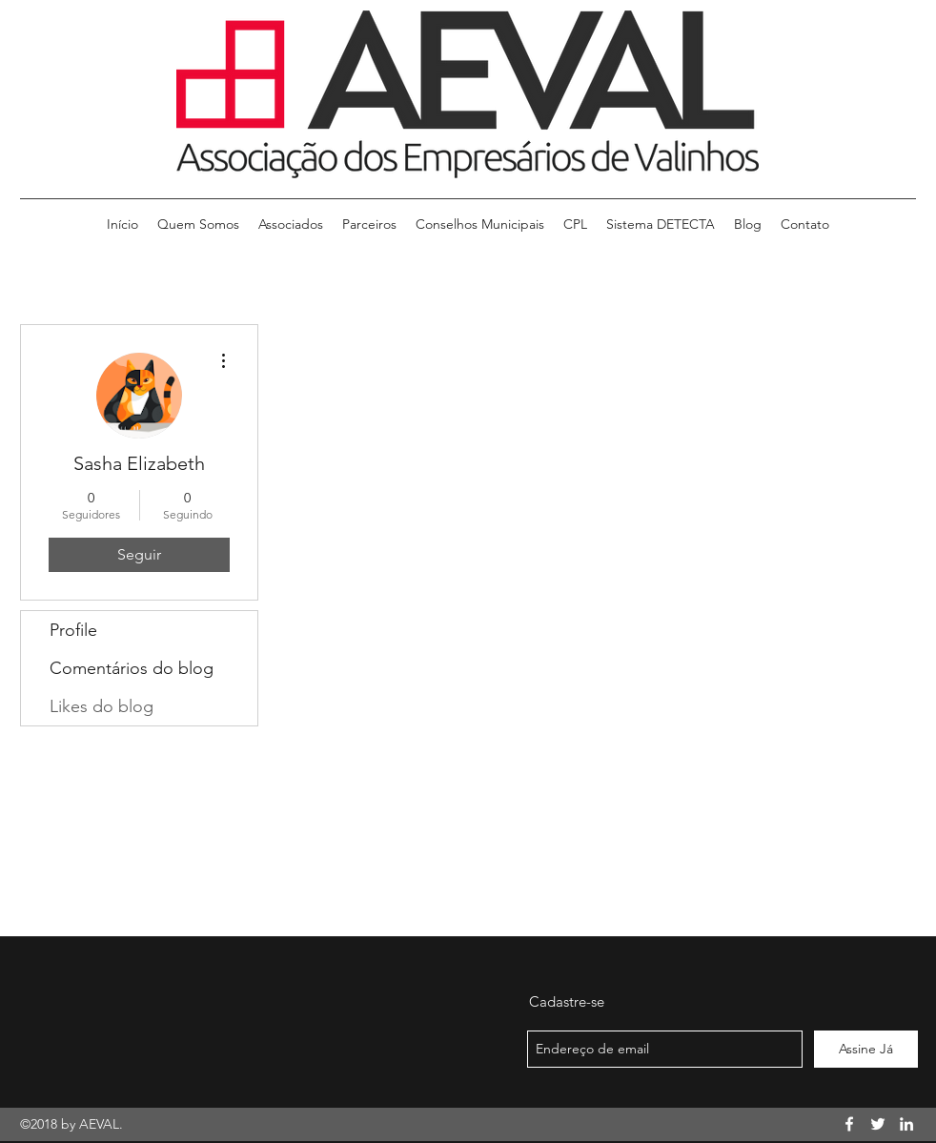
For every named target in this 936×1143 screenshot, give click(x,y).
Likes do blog (101, 706)
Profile (73, 630)
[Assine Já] (866, 1049)
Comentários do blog (132, 668)
